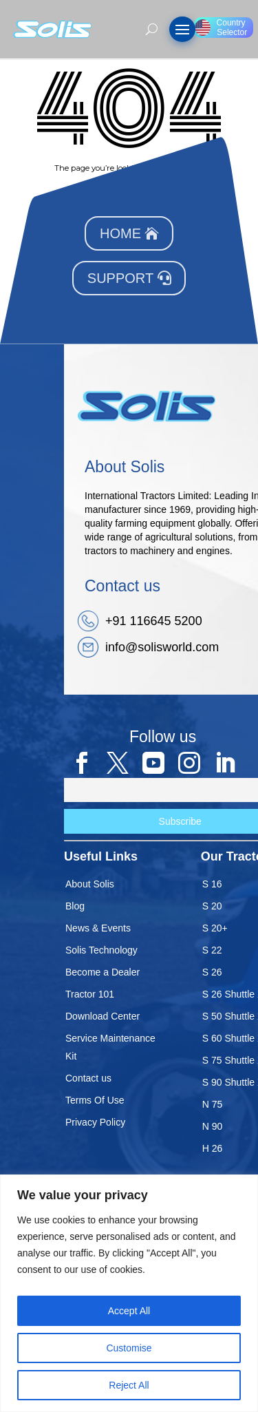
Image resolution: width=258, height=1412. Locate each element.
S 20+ (215, 928)
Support (120, 278)
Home (120, 233)
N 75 (212, 1104)
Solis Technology (101, 950)
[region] (129, 1293)
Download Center (102, 1016)
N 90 (212, 1126)
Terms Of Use (95, 1100)
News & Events (98, 928)
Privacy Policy (95, 1122)
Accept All (129, 1310)
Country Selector (221, 27)
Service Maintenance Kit (110, 1047)
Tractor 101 (89, 994)
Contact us (88, 1078)
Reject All (129, 1385)
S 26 (212, 972)
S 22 (212, 950)
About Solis (89, 883)
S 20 (212, 906)
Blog (75, 906)
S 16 (212, 883)
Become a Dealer (102, 972)
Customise (128, 1347)
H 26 (212, 1148)
